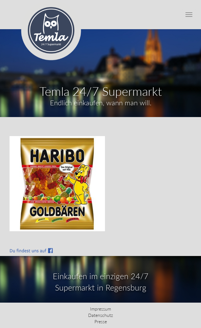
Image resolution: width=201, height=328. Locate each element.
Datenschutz (100, 315)
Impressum (100, 309)
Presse (100, 321)
